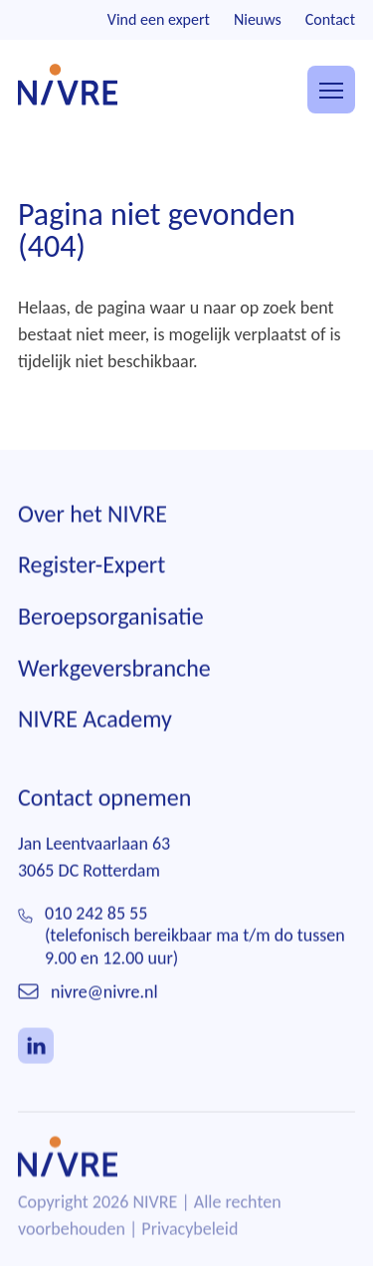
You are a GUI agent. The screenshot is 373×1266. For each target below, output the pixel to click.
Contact (330, 19)
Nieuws (257, 19)
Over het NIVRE (92, 514)
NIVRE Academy (95, 719)
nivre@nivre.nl (104, 992)
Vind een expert (158, 19)
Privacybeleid (189, 1229)
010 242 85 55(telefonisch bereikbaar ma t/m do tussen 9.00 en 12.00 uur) (195, 936)
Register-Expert (91, 565)
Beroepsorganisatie (111, 616)
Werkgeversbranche (114, 668)
